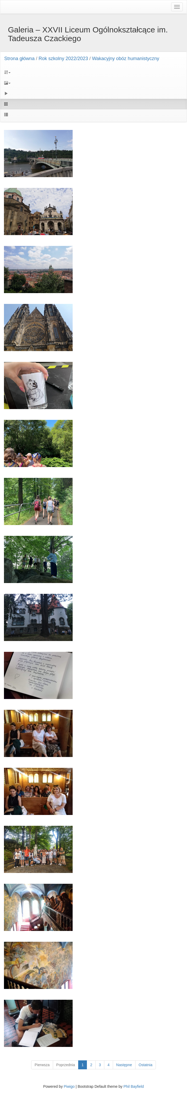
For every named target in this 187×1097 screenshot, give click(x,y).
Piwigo (69, 1086)
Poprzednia (65, 1065)
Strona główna (19, 58)
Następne (124, 1065)
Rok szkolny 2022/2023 (63, 58)
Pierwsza (42, 1065)
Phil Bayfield (133, 1086)
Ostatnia (145, 1065)
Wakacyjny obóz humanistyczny (125, 58)
